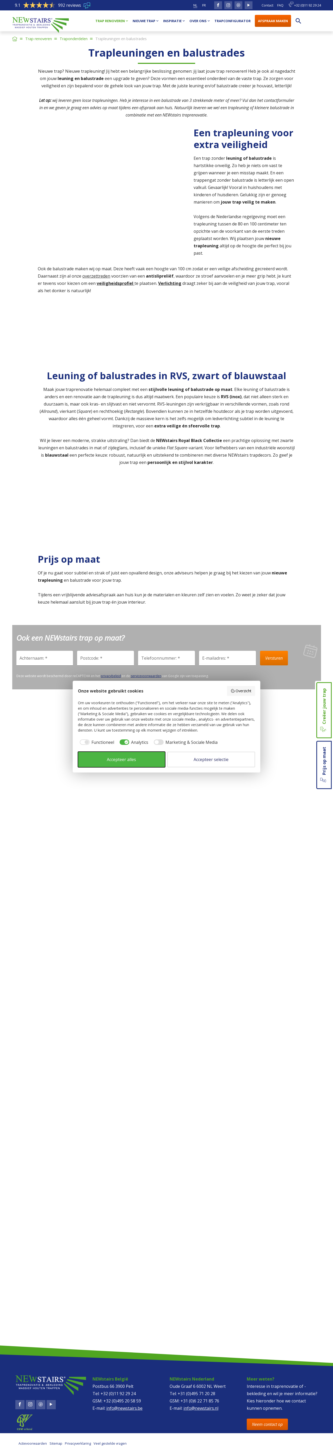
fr (204, 5)
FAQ (280, 5)
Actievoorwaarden (32, 1443)
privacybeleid (111, 676)
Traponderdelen (74, 38)
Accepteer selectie (211, 759)
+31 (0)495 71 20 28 (196, 1393)
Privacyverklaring (78, 1443)
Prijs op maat (323, 765)
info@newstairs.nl (200, 1408)
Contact (267, 5)
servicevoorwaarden (146, 676)
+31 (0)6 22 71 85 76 (200, 1401)
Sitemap (56, 1443)
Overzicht (241, 690)
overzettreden (96, 276)
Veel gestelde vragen (110, 1443)
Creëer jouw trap (323, 710)
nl (195, 5)
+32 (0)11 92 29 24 (304, 5)
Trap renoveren (38, 38)
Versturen (274, 658)
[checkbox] (96, 742)
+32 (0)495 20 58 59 (122, 1401)
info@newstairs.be (124, 1408)
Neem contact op (267, 1424)
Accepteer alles (121, 759)
